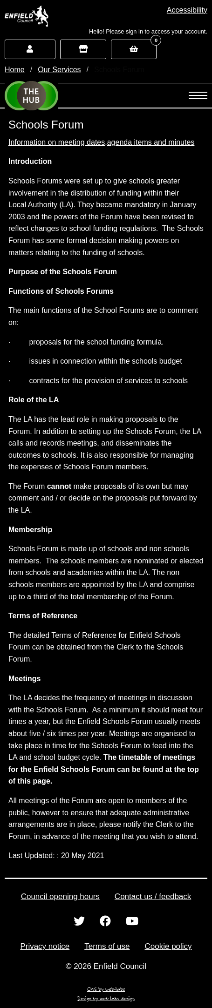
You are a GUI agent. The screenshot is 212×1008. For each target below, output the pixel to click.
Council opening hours (60, 896)
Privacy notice (44, 946)
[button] (187, 10)
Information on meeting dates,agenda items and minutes (101, 142)
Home (15, 70)
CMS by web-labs (106, 989)
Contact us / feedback (153, 896)
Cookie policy (168, 946)
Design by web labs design (106, 998)
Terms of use (107, 946)
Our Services (59, 70)
